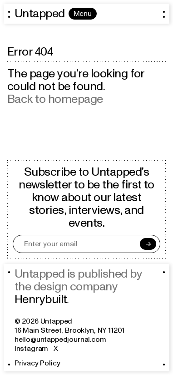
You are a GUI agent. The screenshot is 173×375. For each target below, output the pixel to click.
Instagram (32, 349)
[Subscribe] (148, 244)
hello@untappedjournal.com (60, 339)
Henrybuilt (41, 299)
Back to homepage (55, 99)
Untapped (40, 13)
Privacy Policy (37, 363)
